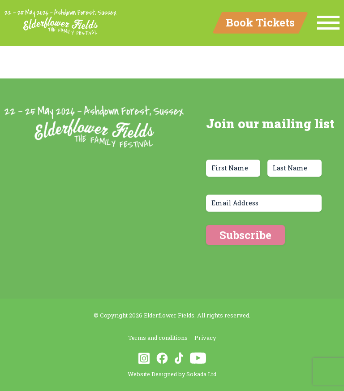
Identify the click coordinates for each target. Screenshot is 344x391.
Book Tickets (260, 22)
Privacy (205, 337)
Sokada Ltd (201, 374)
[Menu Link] (328, 23)
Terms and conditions (158, 337)
